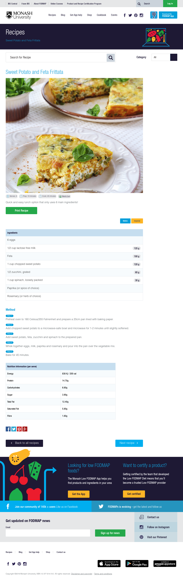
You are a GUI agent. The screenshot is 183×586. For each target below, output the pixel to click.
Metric (125, 221)
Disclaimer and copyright (81, 574)
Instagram (141, 15)
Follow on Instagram (158, 527)
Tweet (13, 429)
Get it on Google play (136, 563)
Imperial (137, 221)
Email (8, 527)
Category (141, 57)
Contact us (153, 517)
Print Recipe (21, 210)
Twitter (130, 15)
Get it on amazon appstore (164, 563)
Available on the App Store (109, 563)
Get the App (78, 494)
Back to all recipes (24, 443)
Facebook (124, 15)
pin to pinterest (19, 429)
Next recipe (129, 443)
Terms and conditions (103, 574)
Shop (48, 552)
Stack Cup (66, 196)
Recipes (9, 552)
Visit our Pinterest (157, 537)
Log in (170, 3)
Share (8, 429)
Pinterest (135, 15)
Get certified (134, 494)
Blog (20, 552)
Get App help (34, 552)
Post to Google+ (24, 429)
